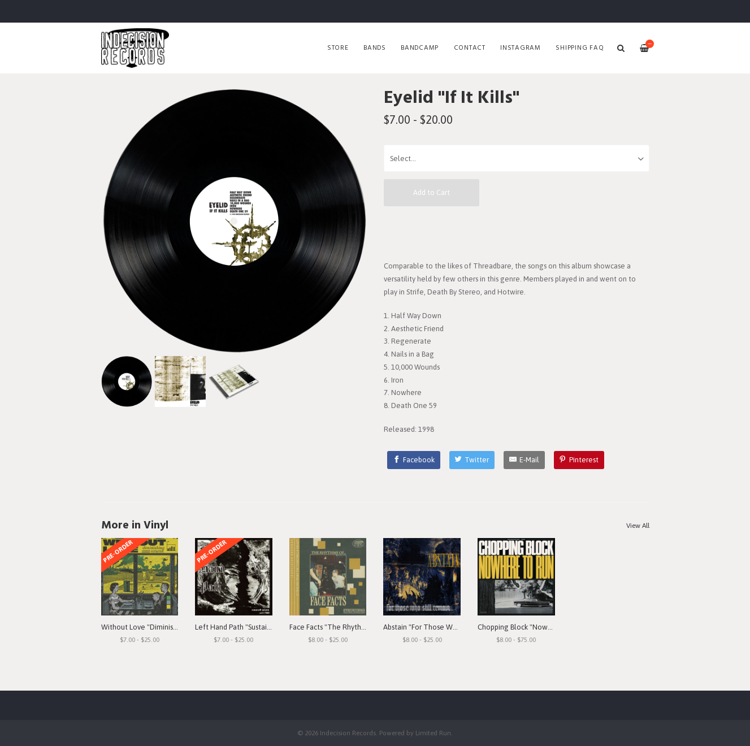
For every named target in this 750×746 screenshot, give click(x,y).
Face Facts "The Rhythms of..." (338, 627)
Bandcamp (420, 48)
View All (637, 526)
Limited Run (433, 732)
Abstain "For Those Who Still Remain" (444, 627)
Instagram (520, 48)
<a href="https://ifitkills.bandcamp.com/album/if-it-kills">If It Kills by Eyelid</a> (516, 233)
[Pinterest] (579, 460)
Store (338, 48)
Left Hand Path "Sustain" (234, 627)
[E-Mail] (524, 460)
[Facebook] (413, 460)
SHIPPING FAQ (580, 48)
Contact (469, 48)
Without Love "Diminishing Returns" (158, 627)
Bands (374, 48)
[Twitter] (472, 460)
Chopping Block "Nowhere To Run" (534, 627)
